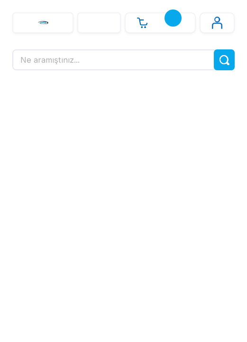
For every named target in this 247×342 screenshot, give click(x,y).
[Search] (123, 59)
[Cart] (160, 22)
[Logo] (42, 22)
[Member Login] (217, 22)
